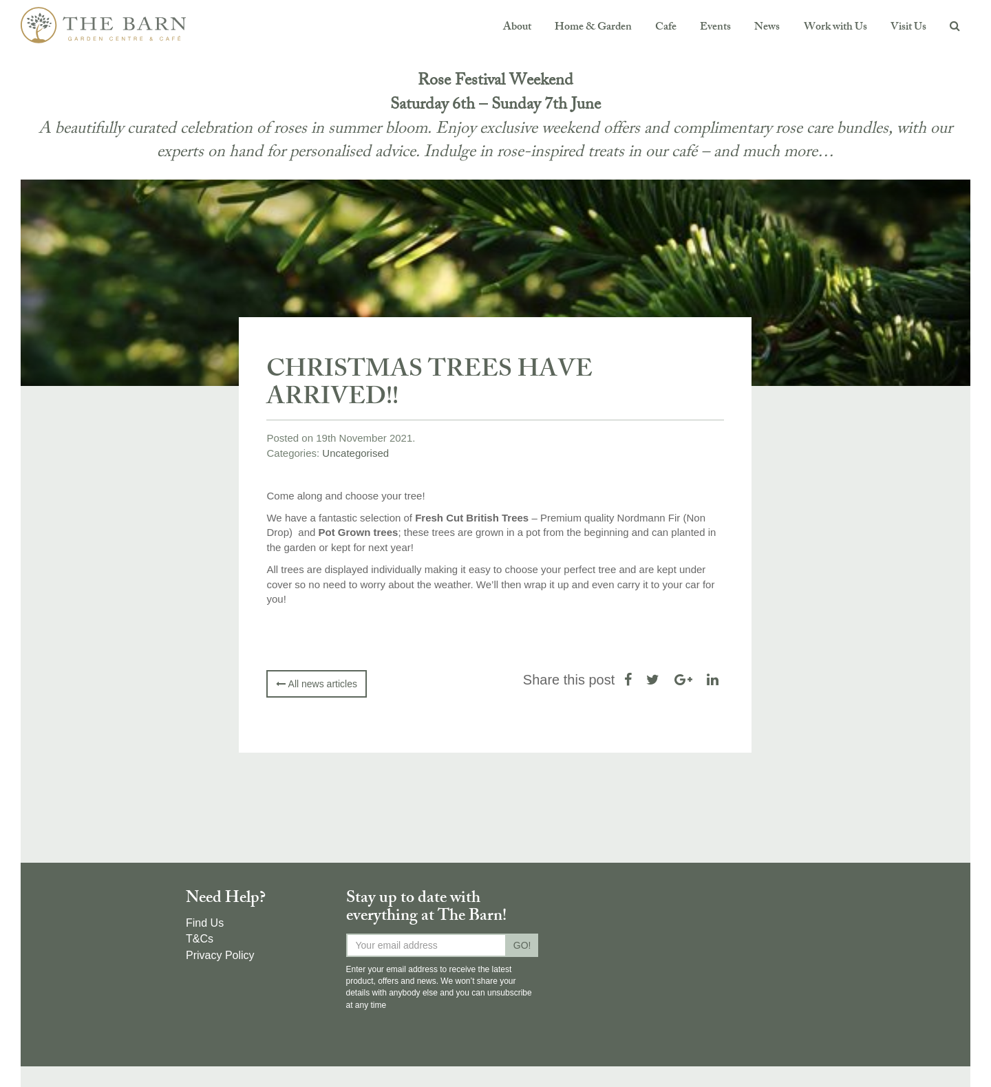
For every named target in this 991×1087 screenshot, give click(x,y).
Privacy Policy (220, 955)
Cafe (665, 28)
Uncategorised (355, 453)
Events (715, 28)
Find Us (205, 923)
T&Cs (199, 939)
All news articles (316, 683)
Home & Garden (593, 28)
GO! (522, 945)
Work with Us (835, 28)
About (517, 28)
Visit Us (908, 28)
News (767, 28)
